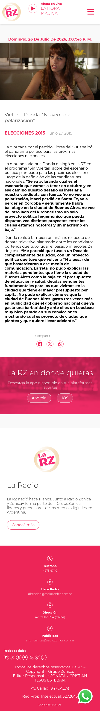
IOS (65, 398)
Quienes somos (50, 704)
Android (39, 398)
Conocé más (23, 525)
